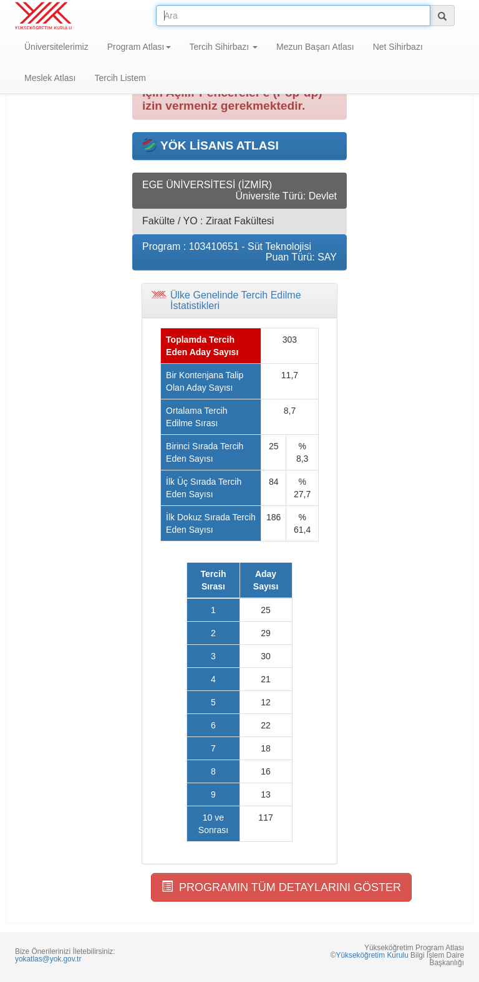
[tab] (239, 301)
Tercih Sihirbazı (224, 47)
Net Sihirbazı (398, 47)
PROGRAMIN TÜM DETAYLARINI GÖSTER (281, 887)
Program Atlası (139, 47)
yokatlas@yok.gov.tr (48, 959)
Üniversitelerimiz (56, 47)
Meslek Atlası (49, 78)
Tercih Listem (119, 78)
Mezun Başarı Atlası (315, 47)
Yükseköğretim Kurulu (372, 955)
